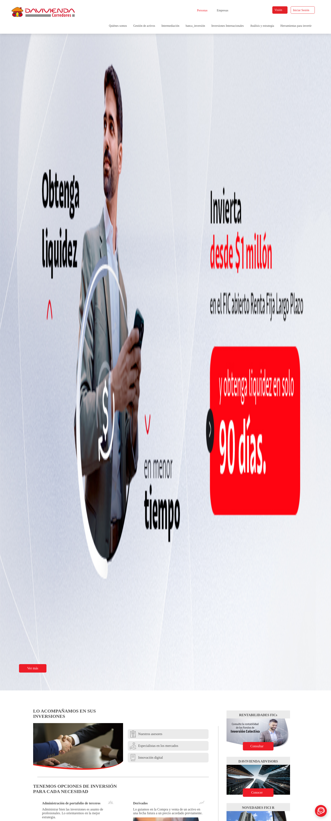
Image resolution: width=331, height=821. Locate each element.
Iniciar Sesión (303, 10)
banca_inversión (195, 25)
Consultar (260, 746)
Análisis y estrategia (262, 25)
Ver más (35, 668)
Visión (280, 10)
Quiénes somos (118, 25)
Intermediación (170, 25)
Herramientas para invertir (296, 25)
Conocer (260, 792)
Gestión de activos (144, 25)
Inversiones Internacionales (227, 25)
